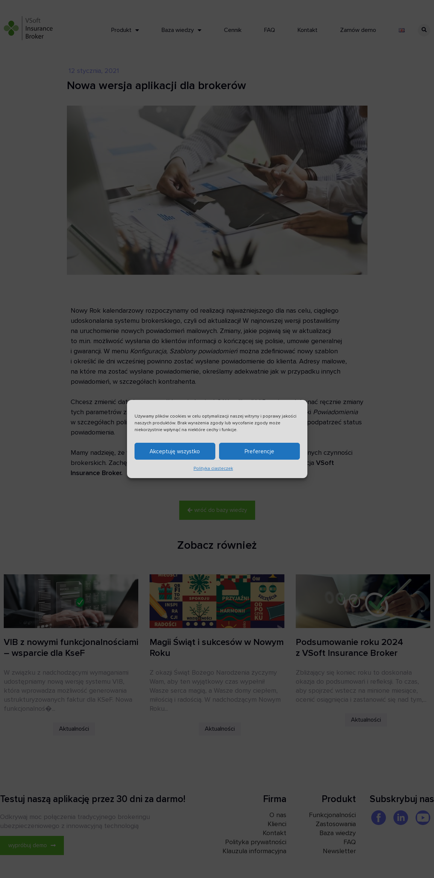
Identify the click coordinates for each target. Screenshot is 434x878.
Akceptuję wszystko (175, 451)
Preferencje (259, 451)
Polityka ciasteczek (213, 468)
